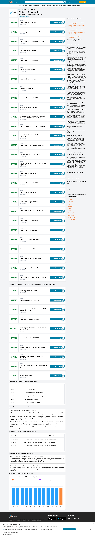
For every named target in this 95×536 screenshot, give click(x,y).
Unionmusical (71, 219)
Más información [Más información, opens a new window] (17, 527)
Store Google (71, 217)
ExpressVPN (71, 204)
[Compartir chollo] (72, 2)
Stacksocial (71, 215)
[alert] (47, 529)
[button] (31, 534)
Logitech (70, 206)
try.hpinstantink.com (79, 178)
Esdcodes (70, 201)
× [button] (93, 523)
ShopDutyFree (71, 213)
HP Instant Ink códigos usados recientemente (75, 29)
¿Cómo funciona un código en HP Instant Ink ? (76, 26)
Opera (69, 210)
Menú (21, 2)
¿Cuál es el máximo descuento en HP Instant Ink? (76, 33)
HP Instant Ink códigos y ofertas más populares (76, 22)
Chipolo (70, 199)
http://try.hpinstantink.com (23, 16)
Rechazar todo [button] (83, 529)
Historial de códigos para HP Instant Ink (75, 36)
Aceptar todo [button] (69, 529)
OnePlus (70, 208)
